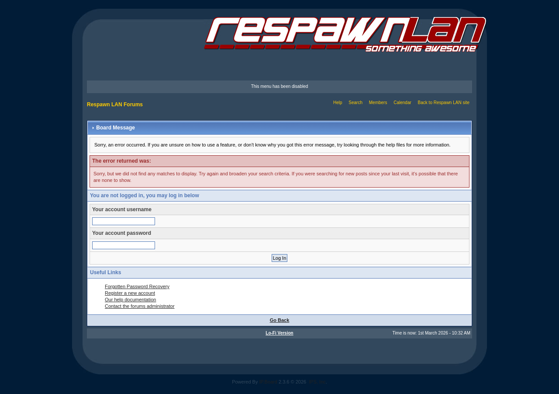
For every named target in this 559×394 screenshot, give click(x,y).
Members (378, 102)
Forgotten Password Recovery (137, 286)
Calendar (402, 102)
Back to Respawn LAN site (443, 102)
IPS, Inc (317, 381)
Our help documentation (130, 299)
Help (337, 102)
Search (355, 102)
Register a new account (130, 293)
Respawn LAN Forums (115, 104)
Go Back (280, 320)
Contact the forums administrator (140, 306)
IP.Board (268, 381)
